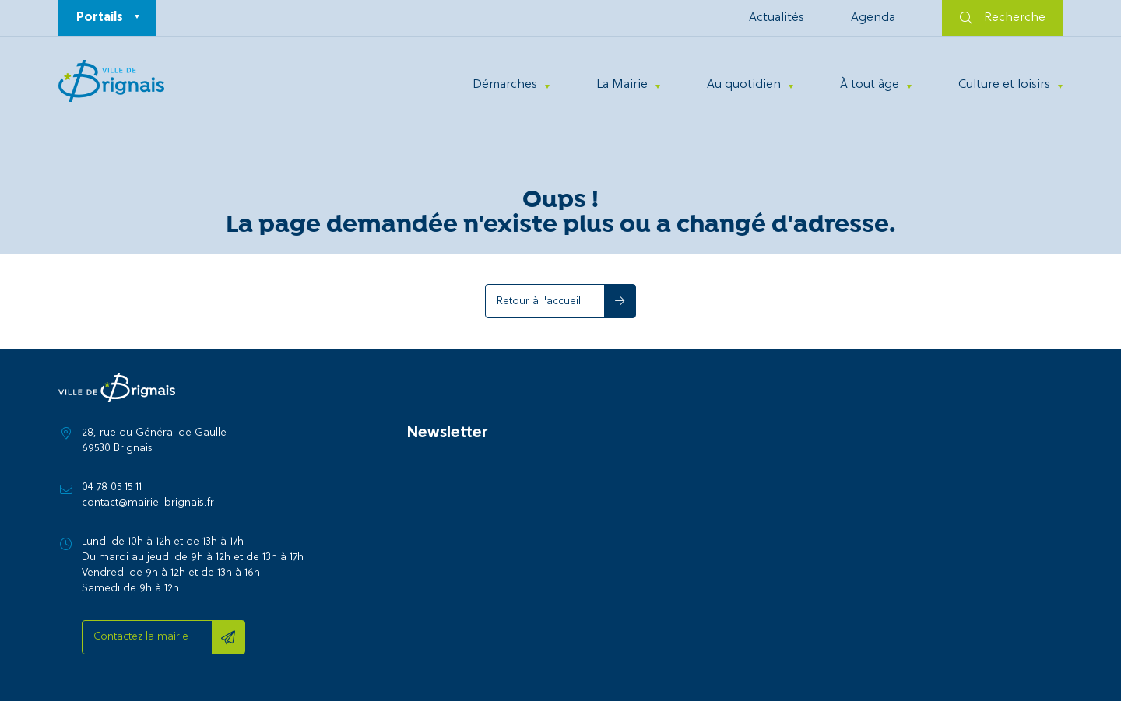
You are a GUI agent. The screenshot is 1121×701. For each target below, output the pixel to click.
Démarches (505, 85)
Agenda (873, 18)
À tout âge (869, 85)
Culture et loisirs (1004, 85)
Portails (99, 18)
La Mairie (622, 85)
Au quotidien (744, 85)
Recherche (1002, 18)
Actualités (776, 18)
